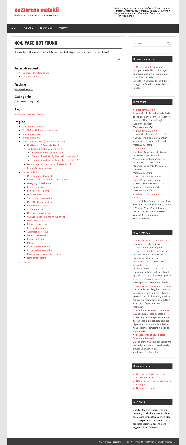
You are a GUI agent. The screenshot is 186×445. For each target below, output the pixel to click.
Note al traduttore (36, 257)
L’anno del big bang (37, 205)
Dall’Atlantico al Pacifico (39, 201)
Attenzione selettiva (37, 231)
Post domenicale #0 (146, 130)
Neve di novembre (145, 387)
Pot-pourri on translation (39, 250)
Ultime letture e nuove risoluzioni (153, 380)
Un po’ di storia (30, 171)
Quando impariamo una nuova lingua (46, 216)
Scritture (141, 102)
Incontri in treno (35, 238)
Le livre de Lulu (35, 220)
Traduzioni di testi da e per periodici (45, 148)
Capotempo (142, 148)
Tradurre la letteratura (147, 264)
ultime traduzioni (31, 137)
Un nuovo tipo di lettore (39, 212)
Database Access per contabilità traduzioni (49, 164)
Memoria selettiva (36, 235)
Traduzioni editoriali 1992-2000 (48, 152)
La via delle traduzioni (38, 246)
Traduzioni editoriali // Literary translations (45, 141)
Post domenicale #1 (146, 109)
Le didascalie (143, 232)
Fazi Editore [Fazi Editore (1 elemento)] (19, 114)
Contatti (63, 28)
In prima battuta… (36, 227)
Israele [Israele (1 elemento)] (34, 114)
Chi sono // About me (34, 126)
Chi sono (28, 28)
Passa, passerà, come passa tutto (44, 253)
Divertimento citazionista (40, 175)
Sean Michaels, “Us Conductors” (152, 240)
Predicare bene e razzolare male (153, 310)
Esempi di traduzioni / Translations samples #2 (56, 159)
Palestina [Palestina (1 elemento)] (40, 114)
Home (14, 28)
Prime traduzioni (35, 186)
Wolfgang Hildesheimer (39, 183)
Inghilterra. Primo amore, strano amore (47, 179)
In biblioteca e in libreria (39, 167)
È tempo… (141, 384)
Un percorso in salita (37, 194)
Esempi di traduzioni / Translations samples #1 (56, 156)
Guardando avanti (145, 377)
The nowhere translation (39, 197)
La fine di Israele (31, 76)
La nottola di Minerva (38, 190)
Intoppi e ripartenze (37, 223)
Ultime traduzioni (145, 59)
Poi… (30, 242)
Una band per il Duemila (148, 176)
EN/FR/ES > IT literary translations (40, 130)
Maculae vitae (143, 366)
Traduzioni (46, 28)
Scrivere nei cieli (35, 209)
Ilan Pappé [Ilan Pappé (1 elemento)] (27, 114)
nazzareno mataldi (36, 10)
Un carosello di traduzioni (36, 72)
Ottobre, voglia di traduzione (151, 373)
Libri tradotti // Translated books (43, 145)
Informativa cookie (32, 133)
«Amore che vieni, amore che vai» (153, 285)
